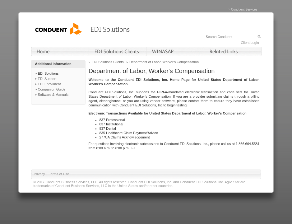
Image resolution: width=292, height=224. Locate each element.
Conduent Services (244, 9)
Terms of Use (59, 174)
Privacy (39, 174)
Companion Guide (52, 89)
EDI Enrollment (49, 84)
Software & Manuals (53, 94)
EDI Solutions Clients (108, 62)
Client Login (250, 42)
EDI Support (47, 79)
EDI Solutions (48, 73)
